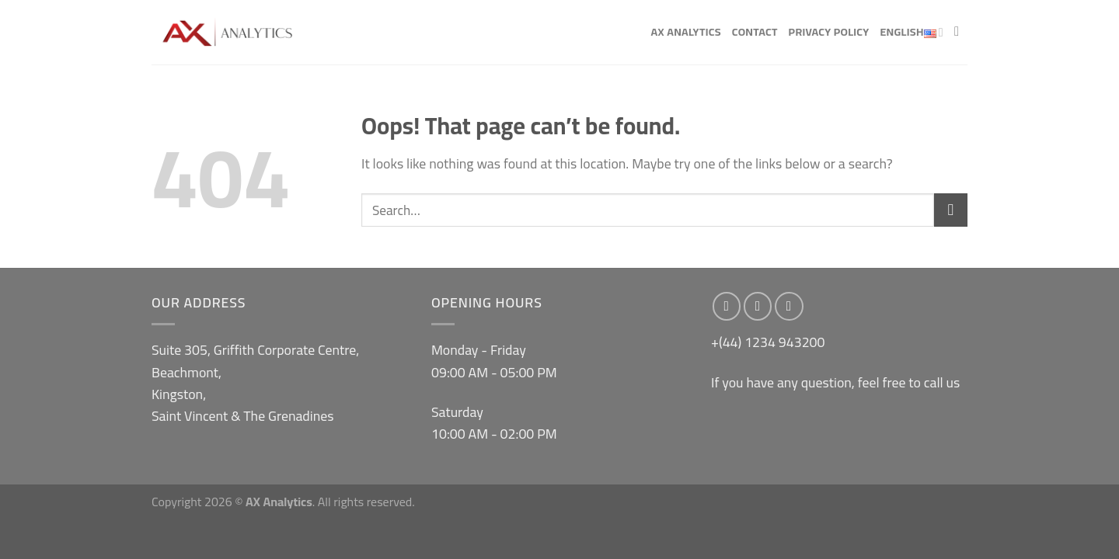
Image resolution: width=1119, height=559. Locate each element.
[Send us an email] (789, 306)
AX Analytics (685, 31)
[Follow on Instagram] (758, 306)
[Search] (960, 31)
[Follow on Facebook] (727, 306)
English (911, 32)
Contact (755, 31)
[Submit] (950, 210)
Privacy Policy (829, 31)
